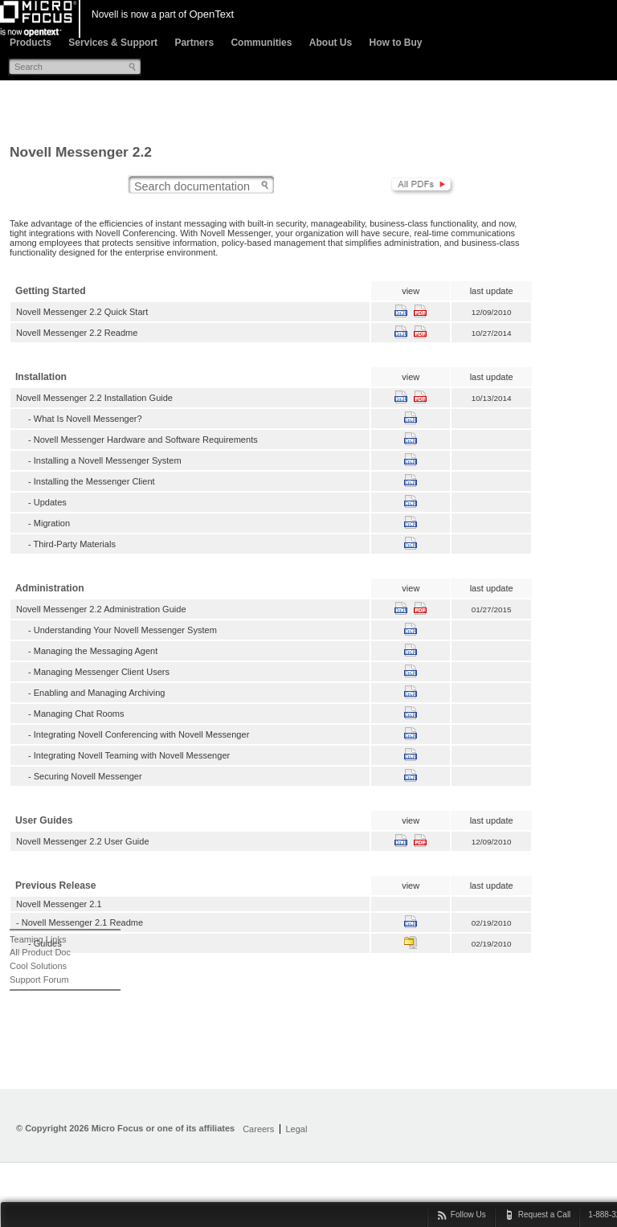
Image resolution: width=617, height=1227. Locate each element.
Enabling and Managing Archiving (99, 692)
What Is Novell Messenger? (88, 418)
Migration (52, 523)
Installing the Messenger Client (94, 481)
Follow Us (468, 1214)
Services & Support (112, 42)
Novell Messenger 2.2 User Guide (82, 841)
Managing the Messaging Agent (96, 651)
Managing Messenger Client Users (102, 672)
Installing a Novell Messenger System (108, 460)
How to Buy (395, 42)
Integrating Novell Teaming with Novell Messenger (132, 755)
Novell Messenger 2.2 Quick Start (82, 312)
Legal (296, 1129)
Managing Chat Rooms (79, 713)
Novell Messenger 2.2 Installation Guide (94, 398)
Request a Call (544, 1214)
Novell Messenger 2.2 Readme (76, 332)
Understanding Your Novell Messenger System (125, 630)
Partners (194, 42)
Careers (258, 1129)
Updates (50, 502)
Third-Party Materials (75, 544)
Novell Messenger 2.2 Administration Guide (101, 609)
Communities (261, 42)
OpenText (211, 14)
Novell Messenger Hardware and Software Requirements (146, 439)
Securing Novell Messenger (88, 776)
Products (30, 42)
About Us (330, 42)
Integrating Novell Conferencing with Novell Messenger (142, 734)
